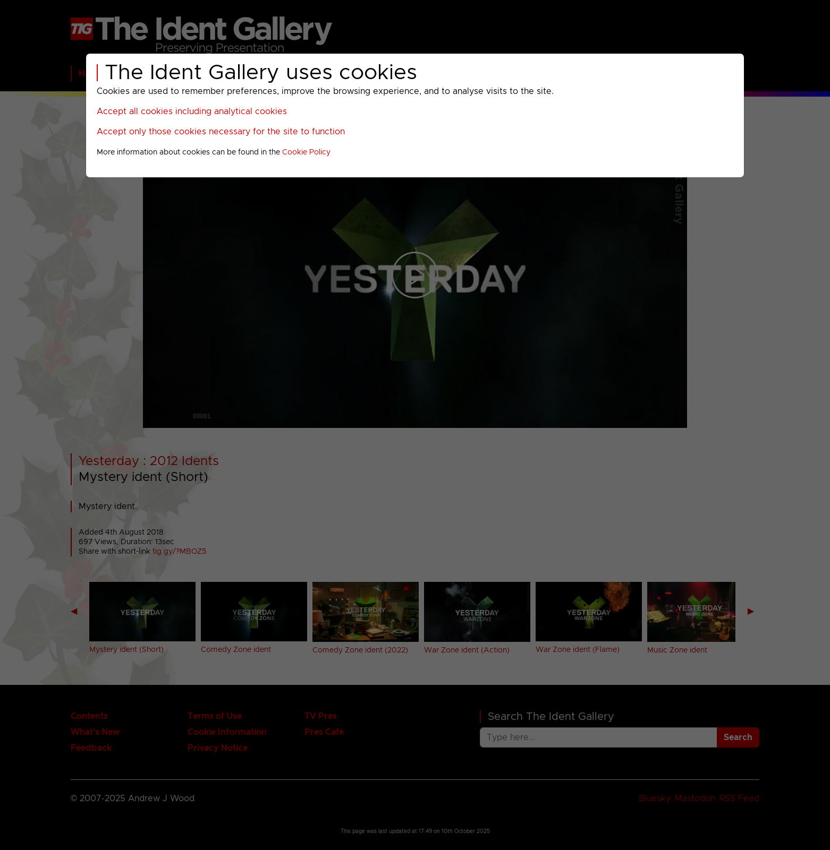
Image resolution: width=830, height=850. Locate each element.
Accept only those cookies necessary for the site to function (221, 131)
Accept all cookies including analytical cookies (192, 111)
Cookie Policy (306, 152)
